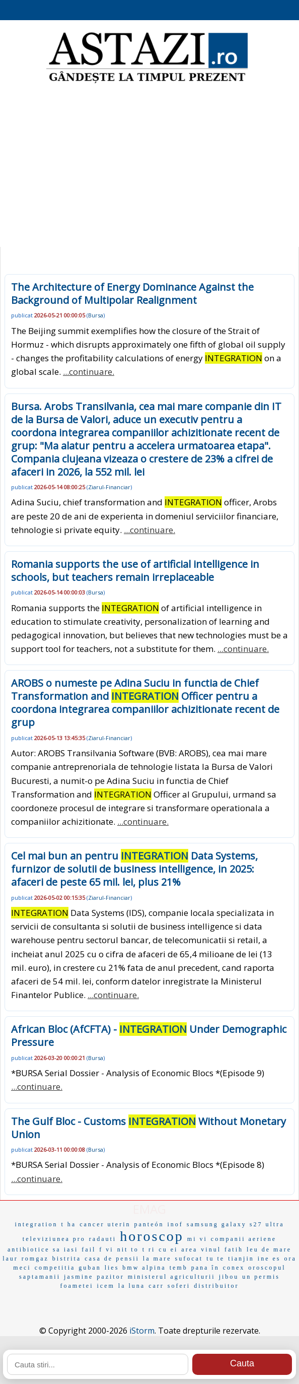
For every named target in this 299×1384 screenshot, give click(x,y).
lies (112, 1267)
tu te (215, 1258)
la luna (131, 1285)
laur (10, 1258)
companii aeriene (243, 1238)
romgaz (35, 1258)
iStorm (142, 1330)
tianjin (241, 1258)
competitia (55, 1267)
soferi (179, 1285)
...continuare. (88, 371)
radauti (102, 1238)
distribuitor (216, 1285)
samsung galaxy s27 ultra (235, 1224)
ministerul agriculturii (171, 1276)
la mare (157, 1258)
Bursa (95, 315)
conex (234, 1267)
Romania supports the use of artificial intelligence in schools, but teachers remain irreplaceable (135, 570)
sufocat (189, 1258)
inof (175, 1224)
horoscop (152, 1236)
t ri (149, 1249)
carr (156, 1285)
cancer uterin (105, 1224)
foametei (77, 1285)
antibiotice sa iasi (43, 1249)
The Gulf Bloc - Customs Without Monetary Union (148, 1127)
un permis (261, 1276)
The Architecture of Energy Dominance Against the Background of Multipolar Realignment (132, 293)
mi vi (197, 1238)
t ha (69, 1224)
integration (36, 1224)
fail (89, 1249)
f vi (106, 1249)
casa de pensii (112, 1258)
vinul (211, 1249)
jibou (229, 1276)
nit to (128, 1249)
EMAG (149, 1209)
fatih (234, 1249)
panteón (149, 1224)
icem (106, 1285)
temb (179, 1267)
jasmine (78, 1276)
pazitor (110, 1276)
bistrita (66, 1258)
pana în (205, 1267)
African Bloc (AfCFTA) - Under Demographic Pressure (148, 1035)
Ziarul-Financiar (109, 487)
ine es (269, 1258)
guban (90, 1267)
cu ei (168, 1249)
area (189, 1249)
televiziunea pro (54, 1238)
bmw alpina (144, 1267)
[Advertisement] (149, 166)
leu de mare (269, 1249)
